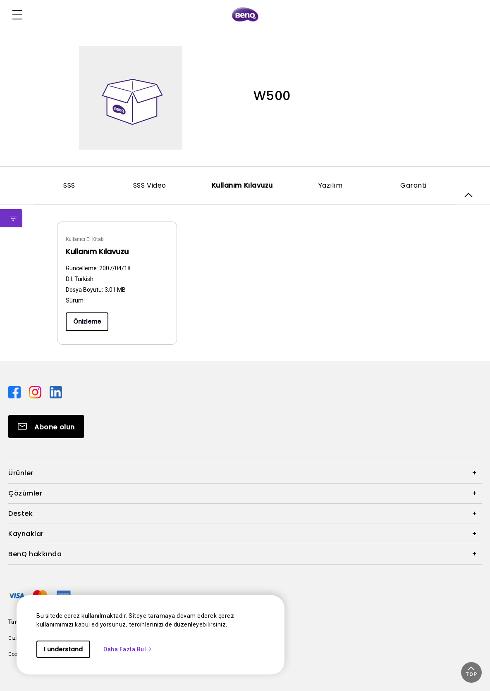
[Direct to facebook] (15, 391)
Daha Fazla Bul (128, 649)
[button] (471, 672)
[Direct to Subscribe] (46, 426)
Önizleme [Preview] (87, 321)
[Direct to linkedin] (56, 391)
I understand (63, 649)
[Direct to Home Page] (245, 15)
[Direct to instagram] (36, 391)
